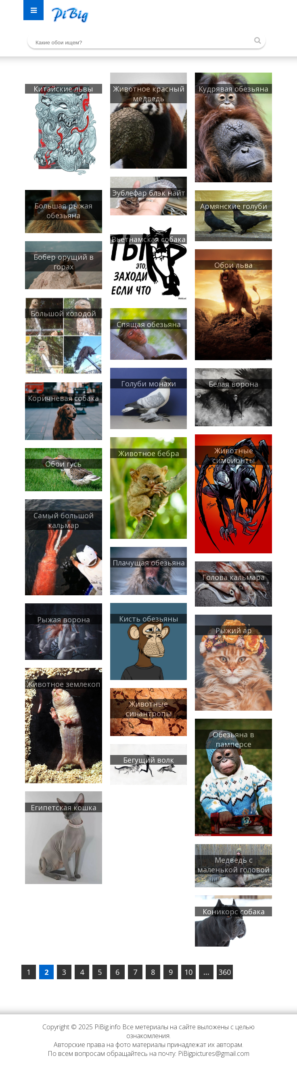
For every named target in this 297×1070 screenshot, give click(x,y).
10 (188, 972)
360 (225, 972)
